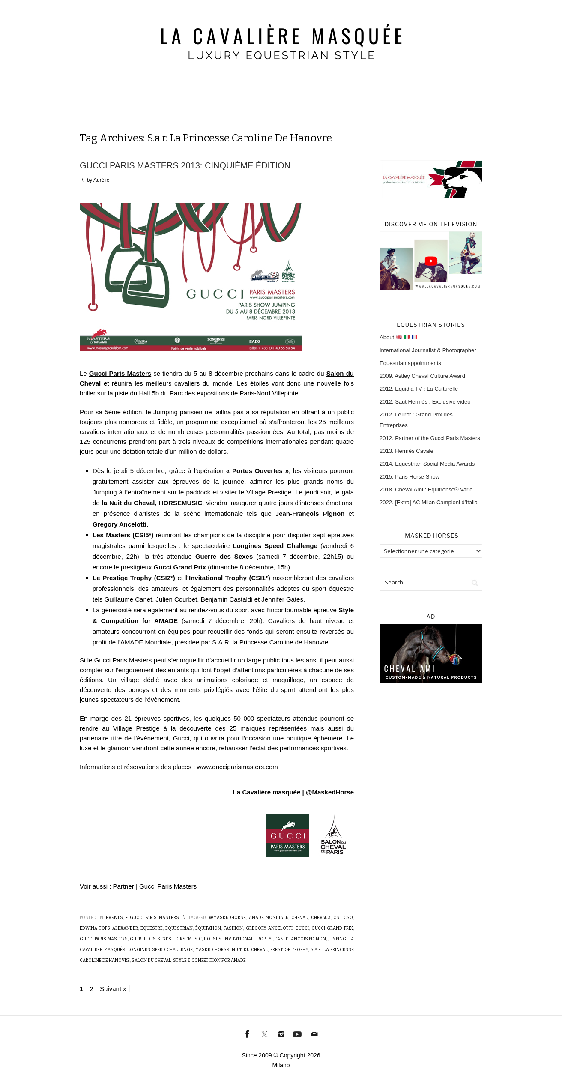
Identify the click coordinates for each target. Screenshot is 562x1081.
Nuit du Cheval (250, 949)
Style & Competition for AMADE (209, 960)
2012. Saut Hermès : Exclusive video (425, 401)
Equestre (151, 928)
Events (114, 917)
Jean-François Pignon (299, 939)
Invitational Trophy (247, 939)
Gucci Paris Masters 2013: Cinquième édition (185, 165)
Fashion (233, 928)
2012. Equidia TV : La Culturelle (419, 389)
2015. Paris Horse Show (409, 476)
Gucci (302, 928)
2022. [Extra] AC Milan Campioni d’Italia (429, 502)
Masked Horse (212, 949)
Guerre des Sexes (151, 939)
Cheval (299, 917)
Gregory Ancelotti (269, 928)
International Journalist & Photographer (428, 350)
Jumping (337, 939)
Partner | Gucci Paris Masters (155, 886)
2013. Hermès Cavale (406, 451)
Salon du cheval (151, 960)
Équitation (208, 928)
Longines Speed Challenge (160, 949)
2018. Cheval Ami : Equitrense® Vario (426, 489)
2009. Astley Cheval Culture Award (422, 376)
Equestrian (179, 928)
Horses (212, 939)
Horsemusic (187, 939)
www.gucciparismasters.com (237, 766)
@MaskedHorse (330, 792)
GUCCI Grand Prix (332, 928)
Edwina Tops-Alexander (109, 928)
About (398, 337)
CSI (337, 917)
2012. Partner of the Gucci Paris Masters (430, 438)
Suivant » (113, 988)
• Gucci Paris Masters (152, 917)
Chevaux (321, 917)
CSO (348, 917)
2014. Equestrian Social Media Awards (427, 464)
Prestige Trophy (289, 949)
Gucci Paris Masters (104, 939)
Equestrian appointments (410, 363)
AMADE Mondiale (269, 917)
